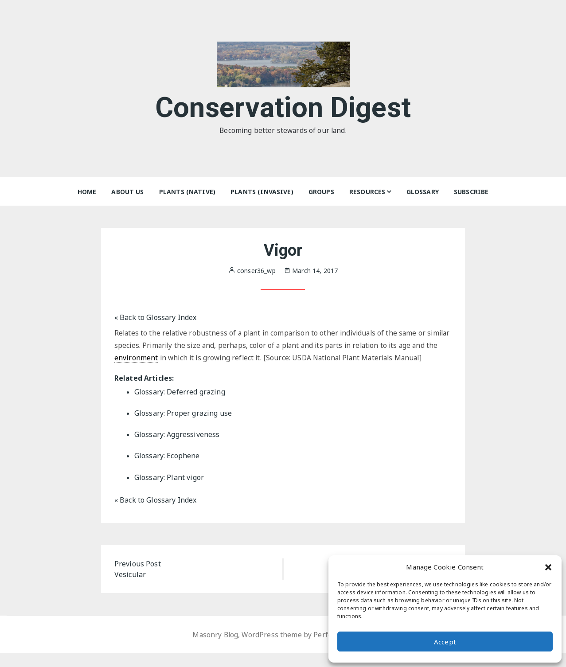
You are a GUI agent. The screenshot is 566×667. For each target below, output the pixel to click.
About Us (127, 191)
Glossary (422, 191)
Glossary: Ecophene (167, 470)
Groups (321, 191)
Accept (445, 641)
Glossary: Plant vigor (169, 491)
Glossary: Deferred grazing (179, 406)
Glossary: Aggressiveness (177, 448)
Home (87, 191)
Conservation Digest (283, 106)
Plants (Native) (187, 191)
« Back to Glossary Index (155, 317)
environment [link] (164, 358)
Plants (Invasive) (261, 191)
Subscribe (471, 191)
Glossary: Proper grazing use (183, 427)
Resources (367, 191)
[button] (548, 566)
